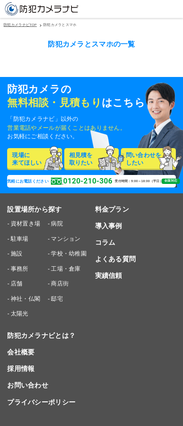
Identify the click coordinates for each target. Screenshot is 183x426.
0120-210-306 (81, 181)
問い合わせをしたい (151, 159)
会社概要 (20, 352)
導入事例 (108, 225)
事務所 (20, 268)
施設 (17, 253)
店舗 (17, 283)
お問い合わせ (27, 385)
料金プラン (112, 209)
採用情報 (20, 368)
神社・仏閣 (25, 298)
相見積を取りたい (94, 159)
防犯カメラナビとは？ (41, 335)
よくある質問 (115, 259)
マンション (65, 238)
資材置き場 (25, 223)
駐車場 (20, 238)
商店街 (60, 283)
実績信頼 (108, 275)
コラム (105, 242)
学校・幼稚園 (69, 253)
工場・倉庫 (65, 268)
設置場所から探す (34, 209)
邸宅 (57, 298)
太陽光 (20, 313)
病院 (57, 223)
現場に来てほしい (37, 159)
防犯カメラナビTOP (20, 25)
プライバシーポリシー (41, 402)
